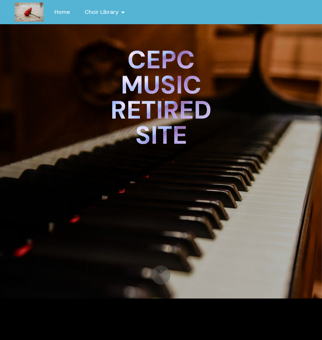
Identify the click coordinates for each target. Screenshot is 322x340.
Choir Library (102, 11)
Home (62, 11)
